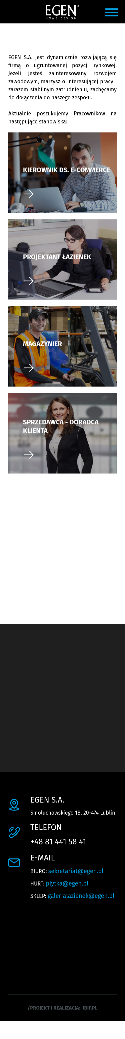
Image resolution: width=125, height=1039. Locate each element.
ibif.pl (90, 1008)
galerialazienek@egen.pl (81, 896)
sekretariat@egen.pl (76, 871)
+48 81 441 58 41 (58, 841)
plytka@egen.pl (67, 883)
